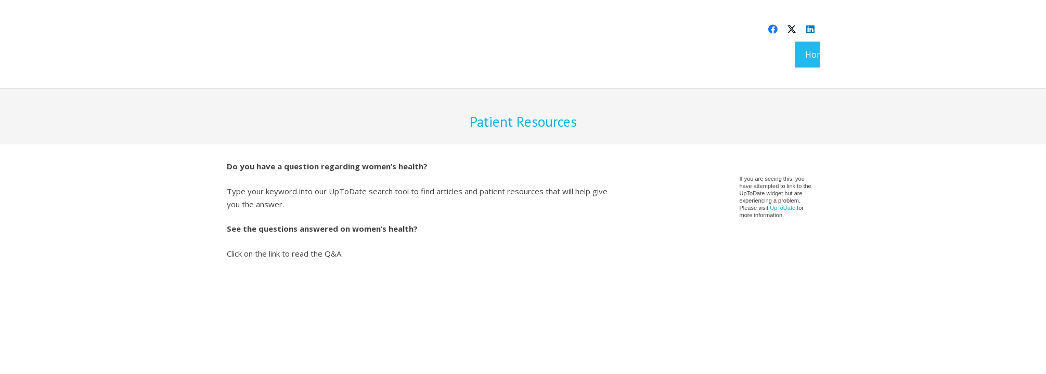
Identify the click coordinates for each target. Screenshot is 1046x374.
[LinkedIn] (810, 29)
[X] (791, 29)
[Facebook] (773, 29)
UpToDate (782, 208)
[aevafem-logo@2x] (259, 54)
